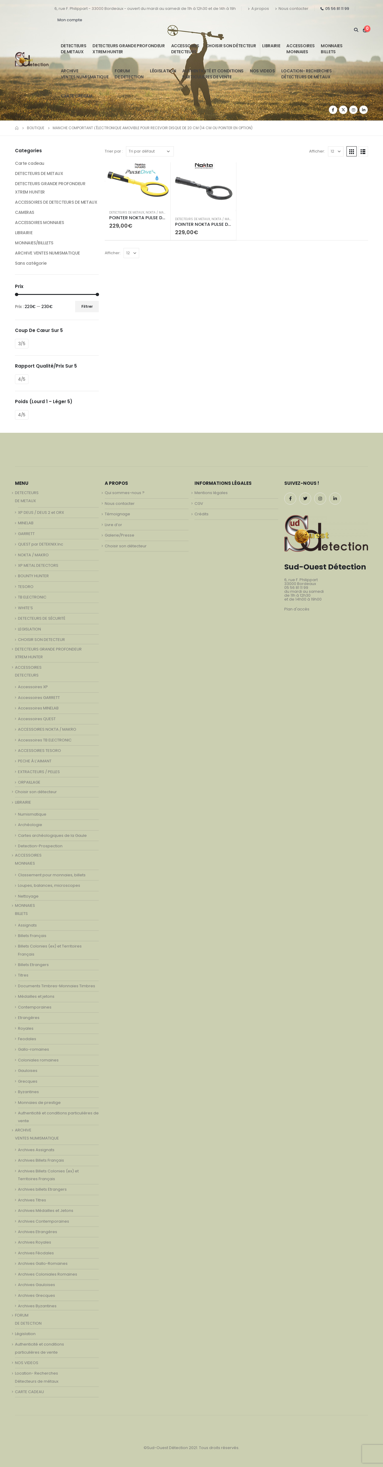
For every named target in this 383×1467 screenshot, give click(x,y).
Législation (163, 71)
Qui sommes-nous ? (125, 493)
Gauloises (27, 1070)
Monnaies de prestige (39, 1102)
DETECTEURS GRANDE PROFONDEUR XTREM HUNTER (128, 49)
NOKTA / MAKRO (158, 212)
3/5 (21, 344)
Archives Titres (32, 1200)
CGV (198, 503)
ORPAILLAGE (29, 782)
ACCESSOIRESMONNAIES (300, 49)
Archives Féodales (36, 1253)
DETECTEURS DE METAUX (126, 212)
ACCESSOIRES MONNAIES (39, 223)
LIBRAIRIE (271, 46)
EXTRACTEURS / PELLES (39, 772)
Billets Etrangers (33, 965)
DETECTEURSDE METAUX (73, 49)
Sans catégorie (30, 263)
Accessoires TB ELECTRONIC (45, 740)
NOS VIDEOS (262, 71)
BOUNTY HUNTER (33, 576)
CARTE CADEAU (76, 96)
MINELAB (26, 523)
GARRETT (26, 534)
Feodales (27, 1039)
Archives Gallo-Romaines (43, 1263)
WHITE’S (25, 608)
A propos (258, 8)
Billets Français (32, 936)
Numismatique (32, 814)
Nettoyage (28, 896)
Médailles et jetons (36, 996)
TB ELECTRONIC (32, 597)
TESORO (26, 586)
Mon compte (69, 19)
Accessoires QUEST (37, 719)
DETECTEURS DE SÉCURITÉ (41, 618)
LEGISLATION (29, 629)
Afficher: (317, 151)
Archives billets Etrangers (42, 1189)
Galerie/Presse (119, 535)
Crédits (201, 514)
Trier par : (114, 151)
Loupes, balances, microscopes (49, 885)
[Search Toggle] (355, 30)
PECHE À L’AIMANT (34, 761)
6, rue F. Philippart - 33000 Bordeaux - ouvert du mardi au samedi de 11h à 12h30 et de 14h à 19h (145, 8)
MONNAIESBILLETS (331, 49)
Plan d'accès (296, 609)
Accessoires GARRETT (39, 697)
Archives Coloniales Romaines (47, 1274)
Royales (26, 1028)
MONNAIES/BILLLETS (34, 243)
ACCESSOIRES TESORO (39, 750)
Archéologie (30, 825)
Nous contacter (291, 8)
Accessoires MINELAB (38, 708)
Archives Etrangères (37, 1232)
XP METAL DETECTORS (38, 565)
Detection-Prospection (40, 846)
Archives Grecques (36, 1295)
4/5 (21, 379)
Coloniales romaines (38, 1060)
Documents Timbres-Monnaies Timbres (56, 986)
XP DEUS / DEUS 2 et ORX (41, 512)
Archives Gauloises (36, 1285)
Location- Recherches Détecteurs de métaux (306, 74)
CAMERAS (24, 212)
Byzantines (28, 1092)
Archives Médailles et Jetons (45, 1210)
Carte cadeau (29, 163)
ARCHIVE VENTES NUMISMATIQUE (84, 74)
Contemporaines (34, 1007)
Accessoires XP (33, 687)
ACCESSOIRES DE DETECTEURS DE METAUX (56, 202)
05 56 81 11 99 (334, 8)
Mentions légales (211, 493)
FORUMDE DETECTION (129, 74)
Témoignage (117, 514)
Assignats (27, 925)
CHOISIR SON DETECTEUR (41, 639)
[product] (137, 183)
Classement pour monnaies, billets (52, 875)
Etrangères (28, 1017)
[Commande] (150, 151)
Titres (23, 975)
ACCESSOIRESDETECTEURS (185, 49)
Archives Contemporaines (43, 1221)
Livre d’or (113, 525)
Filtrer (87, 306)
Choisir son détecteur (231, 46)
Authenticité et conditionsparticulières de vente (213, 74)
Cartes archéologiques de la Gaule (52, 835)
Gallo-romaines (33, 1049)
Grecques (27, 1081)
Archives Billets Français (41, 1160)
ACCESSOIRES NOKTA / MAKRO (47, 729)
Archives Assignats (36, 1150)
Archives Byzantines (37, 1306)
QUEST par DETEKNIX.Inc (40, 544)
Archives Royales (34, 1242)
